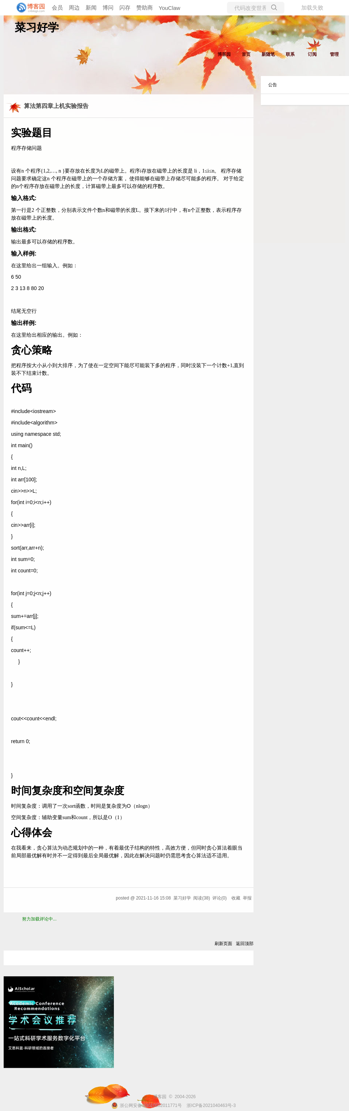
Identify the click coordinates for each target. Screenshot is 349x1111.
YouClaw (169, 8)
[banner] (29, 8)
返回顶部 (244, 943)
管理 (334, 54)
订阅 (312, 54)
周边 (74, 7)
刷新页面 (223, 943)
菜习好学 (37, 27)
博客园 (224, 54)
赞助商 (144, 7)
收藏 (235, 898)
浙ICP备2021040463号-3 (211, 1105)
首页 (246, 54)
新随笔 (268, 54)
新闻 (91, 7)
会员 (57, 7)
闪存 (124, 7)
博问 (108, 7)
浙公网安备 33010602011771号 (146, 1105)
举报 (247, 898)
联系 (290, 54)
